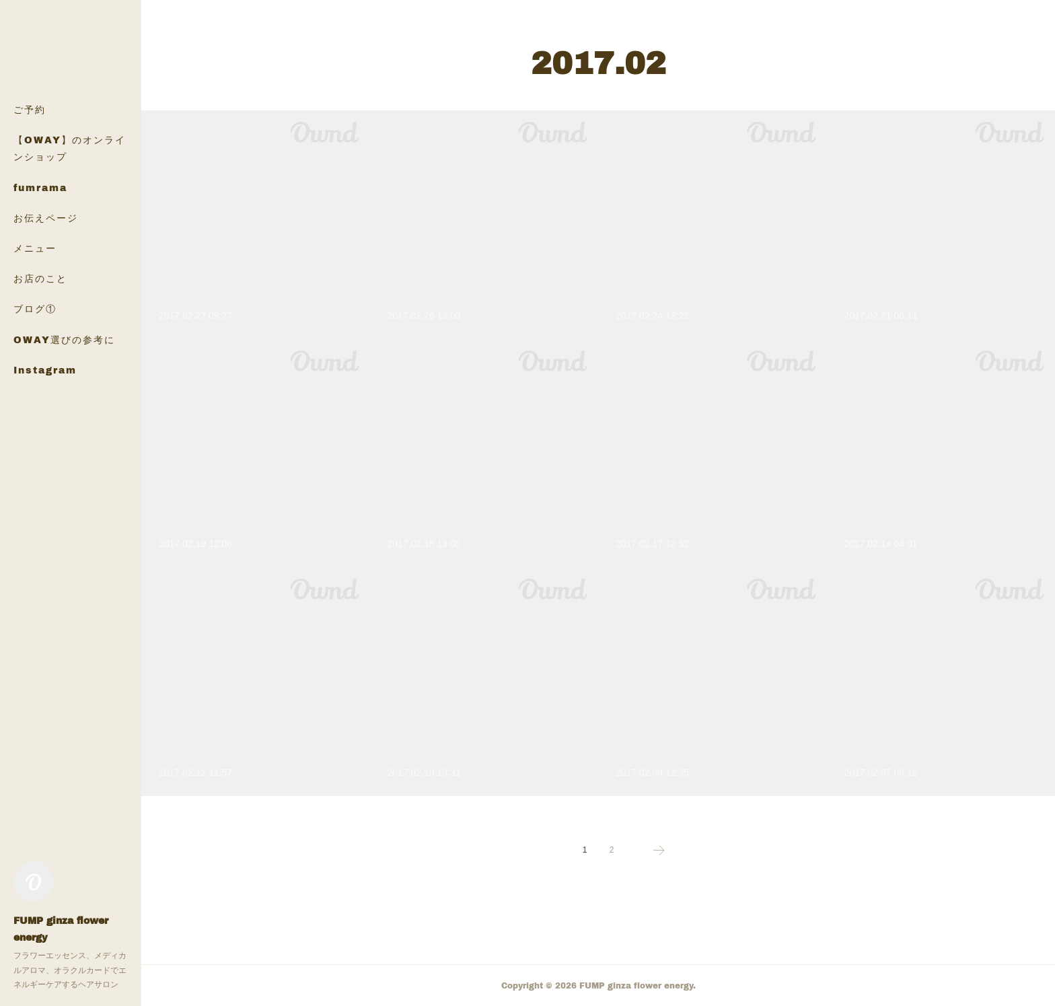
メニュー (35, 248)
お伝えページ (45, 217)
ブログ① (35, 308)
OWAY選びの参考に (64, 339)
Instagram (45, 369)
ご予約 (29, 109)
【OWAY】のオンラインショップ (69, 148)
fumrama (40, 187)
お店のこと (40, 278)
